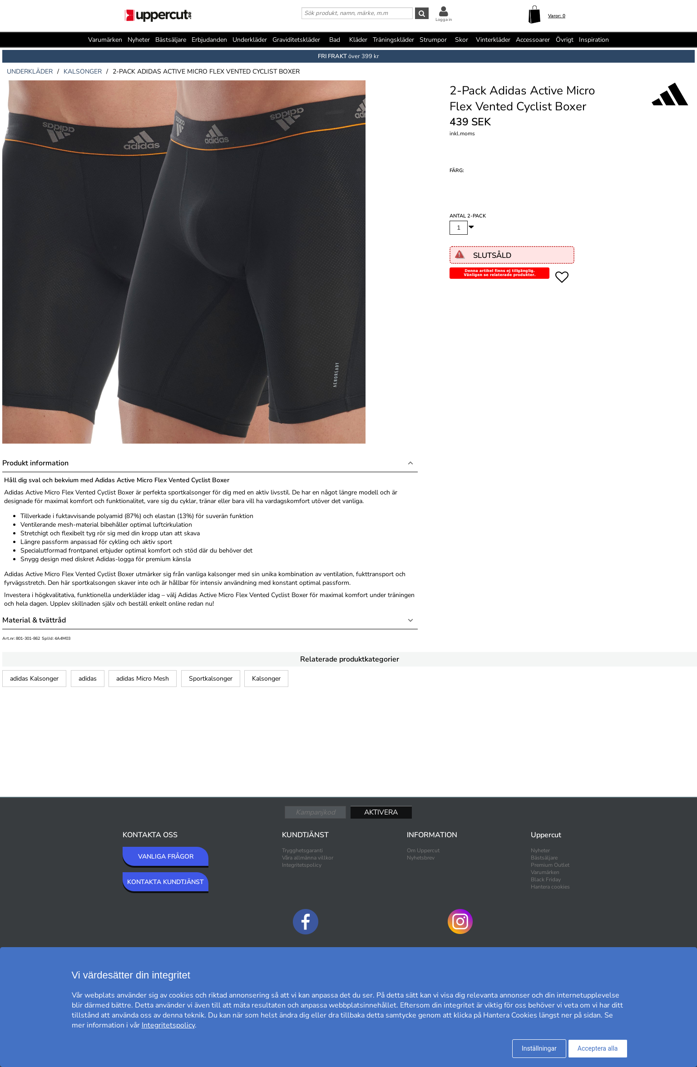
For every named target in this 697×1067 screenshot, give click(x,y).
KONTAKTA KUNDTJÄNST (165, 882)
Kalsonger (266, 678)
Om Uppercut (423, 850)
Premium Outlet (550, 865)
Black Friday (546, 879)
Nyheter (139, 39)
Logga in (443, 19)
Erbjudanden (209, 39)
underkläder (30, 71)
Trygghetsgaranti (302, 850)
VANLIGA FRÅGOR (165, 856)
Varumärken (105, 39)
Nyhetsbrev (421, 857)
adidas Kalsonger (34, 678)
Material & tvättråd (34, 620)
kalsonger (83, 71)
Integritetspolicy (301, 865)
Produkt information (35, 463)
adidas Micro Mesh (142, 678)
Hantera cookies (550, 886)
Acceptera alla (598, 1048)
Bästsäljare (170, 39)
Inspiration (594, 39)
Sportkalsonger (210, 678)
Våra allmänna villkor (307, 857)
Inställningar (539, 1048)
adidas (88, 678)
